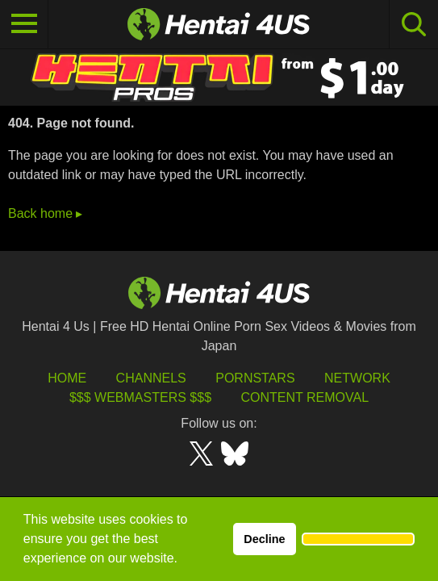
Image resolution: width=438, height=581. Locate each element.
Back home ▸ (45, 213)
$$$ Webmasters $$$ (140, 397)
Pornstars (254, 378)
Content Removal (304, 397)
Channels (151, 378)
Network (357, 378)
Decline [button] (264, 539)
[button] (358, 539)
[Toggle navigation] (24, 24)
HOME (67, 378)
